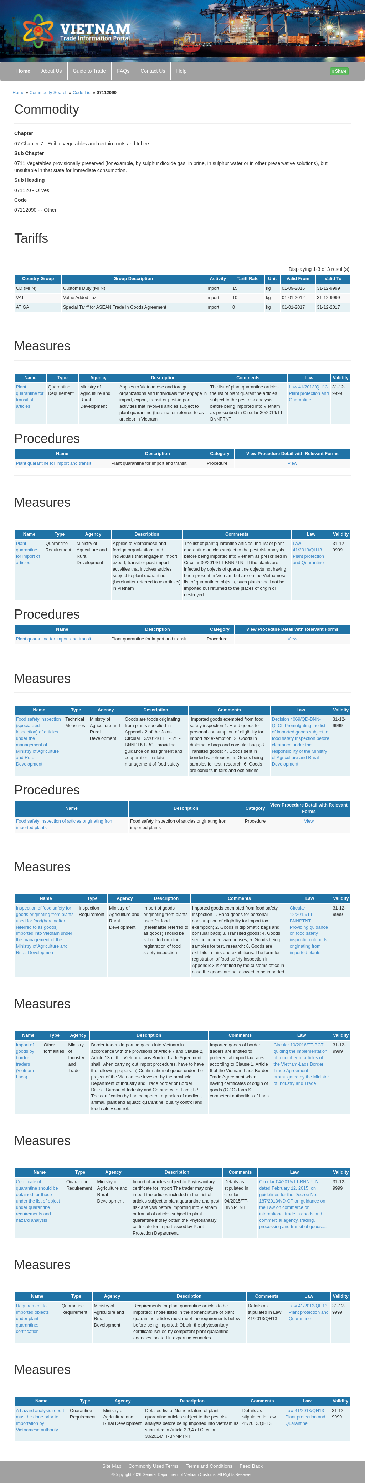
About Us (51, 71)
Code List (82, 92)
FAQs (123, 71)
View (292, 463)
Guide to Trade (89, 71)
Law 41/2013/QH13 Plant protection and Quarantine (309, 393)
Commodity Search (49, 92)
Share (339, 71)
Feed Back (251, 1466)
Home (23, 71)
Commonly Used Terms (154, 1466)
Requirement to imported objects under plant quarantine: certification (32, 1318)
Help (181, 71)
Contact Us (152, 71)
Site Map (111, 1466)
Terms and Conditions (209, 1466)
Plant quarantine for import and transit (53, 463)
